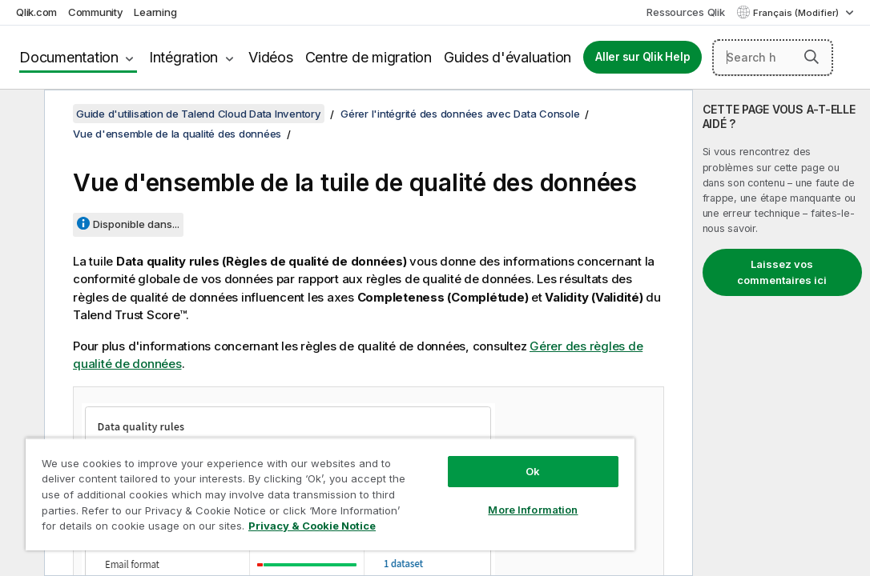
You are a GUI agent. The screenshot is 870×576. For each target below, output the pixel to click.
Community (95, 12)
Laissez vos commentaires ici (782, 272)
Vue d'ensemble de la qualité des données (177, 133)
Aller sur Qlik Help (642, 56)
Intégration (183, 57)
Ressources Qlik (685, 12)
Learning (155, 12)
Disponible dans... (136, 224)
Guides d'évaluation (507, 57)
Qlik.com (36, 12)
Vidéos (270, 57)
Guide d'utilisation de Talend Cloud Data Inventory (198, 113)
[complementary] (781, 333)
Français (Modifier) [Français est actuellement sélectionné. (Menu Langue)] (797, 12)
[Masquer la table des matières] (20, 114)
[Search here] (773, 57)
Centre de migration (368, 57)
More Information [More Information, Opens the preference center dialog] (444, 481)
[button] (812, 57)
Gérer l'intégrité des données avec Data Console (459, 113)
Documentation (69, 57)
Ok (444, 443)
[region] (278, 480)
